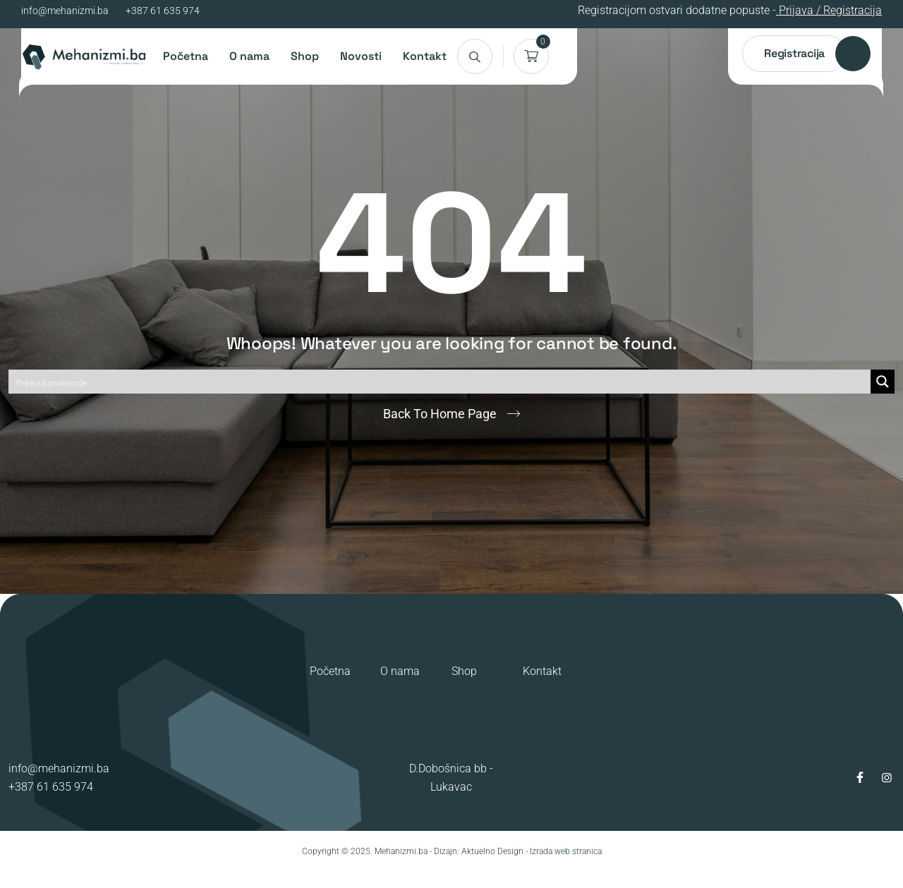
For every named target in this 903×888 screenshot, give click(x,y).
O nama (249, 56)
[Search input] (440, 381)
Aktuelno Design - (494, 851)
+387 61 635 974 (163, 10)
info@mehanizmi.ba (65, 10)
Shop (305, 56)
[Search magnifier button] (883, 382)
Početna (185, 56)
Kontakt (425, 56)
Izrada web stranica (566, 851)
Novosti (361, 56)
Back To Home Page (440, 413)
